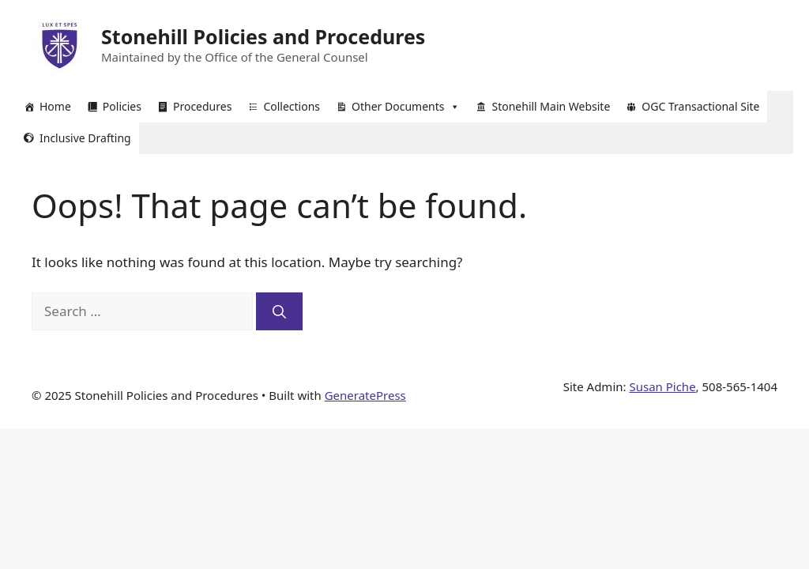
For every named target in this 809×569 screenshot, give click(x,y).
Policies (122, 106)
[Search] (279, 311)
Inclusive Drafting (85, 137)
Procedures (202, 106)
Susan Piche (662, 386)
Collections (291, 106)
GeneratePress (365, 395)
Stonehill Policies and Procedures (263, 36)
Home (55, 106)
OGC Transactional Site (700, 106)
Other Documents (406, 106)
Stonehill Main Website (550, 106)
